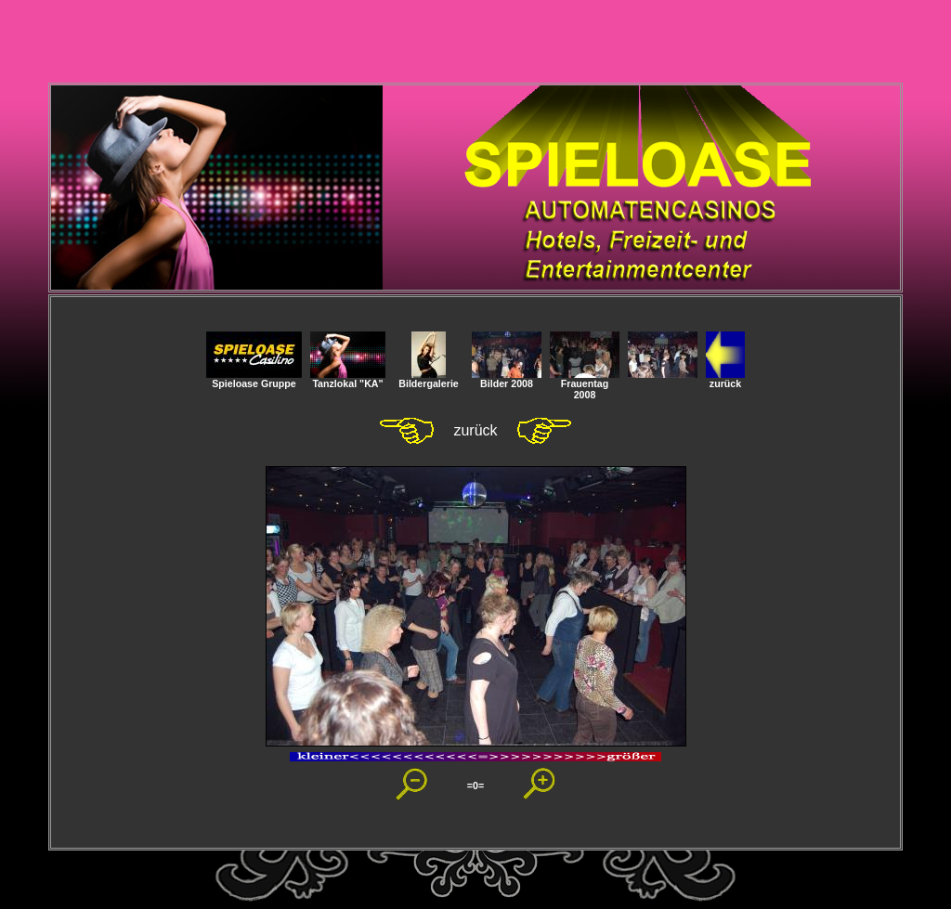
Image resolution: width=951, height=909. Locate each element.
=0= (475, 785)
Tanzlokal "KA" (347, 379)
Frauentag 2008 (584, 384)
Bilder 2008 (506, 379)
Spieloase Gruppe (254, 379)
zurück (725, 379)
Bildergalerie (428, 379)
